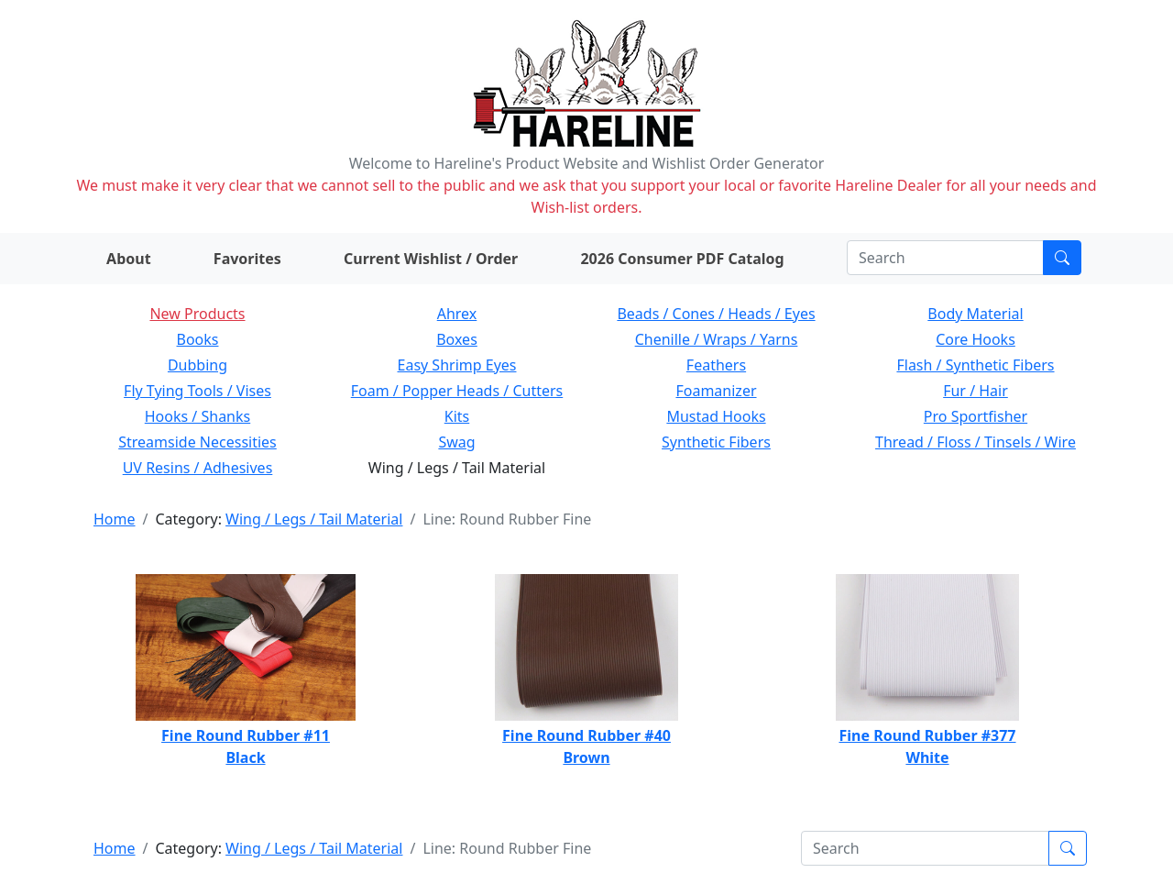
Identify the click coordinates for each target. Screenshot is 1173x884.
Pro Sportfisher (975, 416)
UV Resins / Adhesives (198, 468)
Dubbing (197, 365)
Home (114, 519)
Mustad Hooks (715, 416)
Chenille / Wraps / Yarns (716, 339)
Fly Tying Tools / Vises (197, 391)
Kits (456, 416)
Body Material (975, 314)
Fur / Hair (975, 391)
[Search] (945, 257)
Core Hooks (975, 339)
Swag (456, 442)
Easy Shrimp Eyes (457, 365)
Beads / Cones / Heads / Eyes (716, 314)
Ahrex (457, 314)
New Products (197, 314)
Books (198, 339)
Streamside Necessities (197, 442)
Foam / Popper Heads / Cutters (457, 391)
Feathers (716, 365)
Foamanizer (715, 391)
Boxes (456, 339)
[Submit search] (1062, 257)
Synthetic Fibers (716, 442)
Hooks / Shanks (197, 416)
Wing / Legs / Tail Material (313, 519)
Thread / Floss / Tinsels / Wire (975, 442)
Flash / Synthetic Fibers (975, 365)
